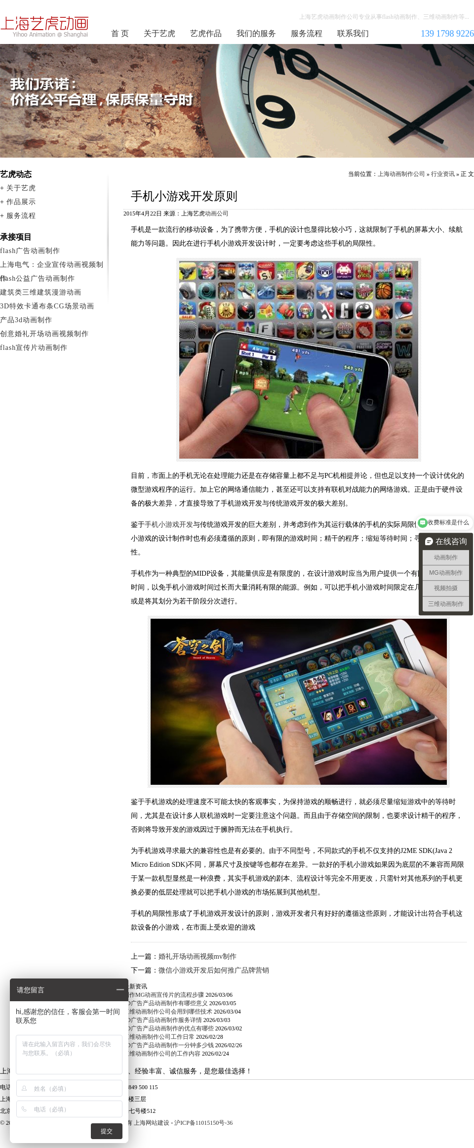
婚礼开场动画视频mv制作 (197, 956)
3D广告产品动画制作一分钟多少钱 (168, 1045)
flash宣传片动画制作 (34, 347)
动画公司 (217, 213)
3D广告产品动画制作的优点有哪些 (168, 1028)
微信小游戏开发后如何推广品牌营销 (213, 970)
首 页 (120, 33)
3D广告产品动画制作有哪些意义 (165, 1003)
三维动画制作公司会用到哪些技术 (167, 1011)
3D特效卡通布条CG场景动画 (47, 306)
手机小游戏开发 (169, 524)
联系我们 (353, 33)
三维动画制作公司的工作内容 (161, 1053)
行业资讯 (443, 173)
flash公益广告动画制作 (37, 278)
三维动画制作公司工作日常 (159, 1036)
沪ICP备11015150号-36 (203, 1122)
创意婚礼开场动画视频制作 (44, 334)
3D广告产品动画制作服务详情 (162, 1020)
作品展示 (21, 202)
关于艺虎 (159, 33)
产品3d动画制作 (26, 320)
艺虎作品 (206, 33)
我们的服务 (256, 33)
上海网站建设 (151, 1122)
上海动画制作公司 (45, 27)
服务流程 (306, 33)
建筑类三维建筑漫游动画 (40, 292)
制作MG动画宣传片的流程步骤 (163, 994)
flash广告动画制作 (30, 251)
